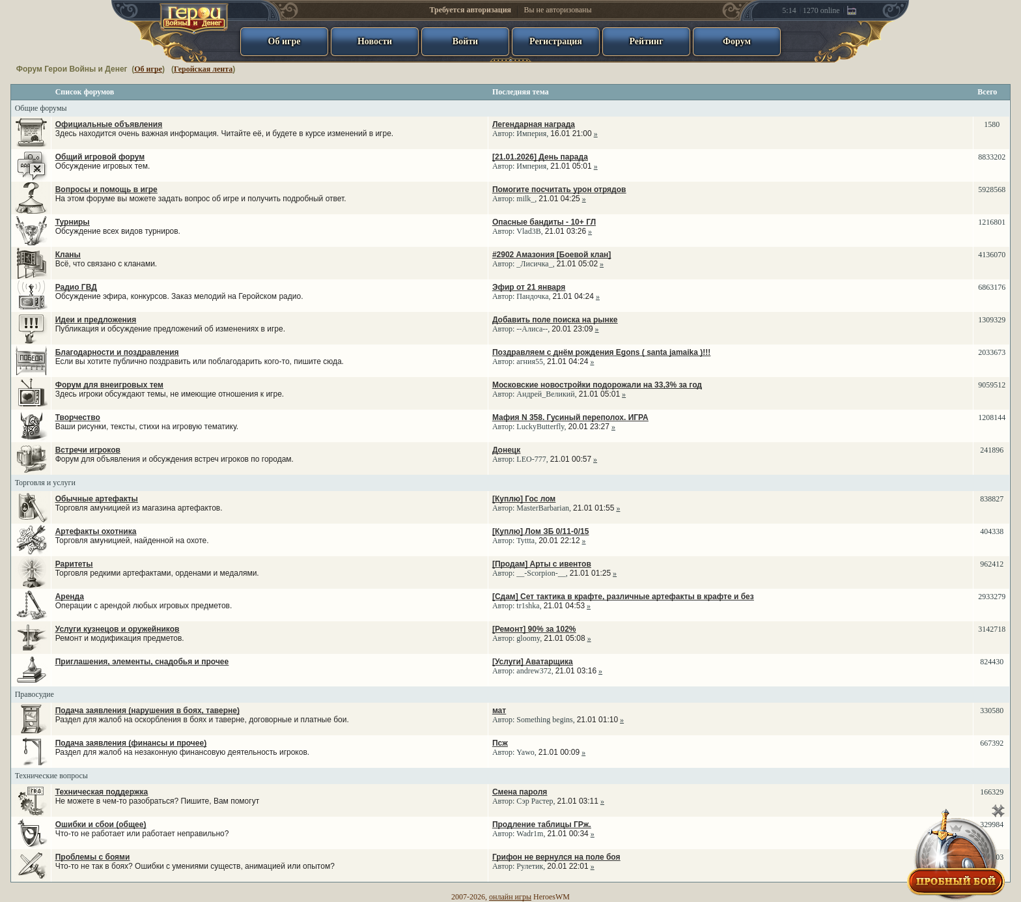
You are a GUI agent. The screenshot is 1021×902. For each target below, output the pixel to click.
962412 (991, 564)
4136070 (991, 254)
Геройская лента (203, 69)
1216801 (991, 222)
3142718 (991, 629)
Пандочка (532, 296)
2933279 (991, 596)
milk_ (525, 198)
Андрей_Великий (545, 394)
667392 (991, 743)
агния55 (529, 361)
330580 (991, 710)
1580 (992, 124)
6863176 (991, 287)
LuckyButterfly (540, 426)
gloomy (528, 638)
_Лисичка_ (534, 263)
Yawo (525, 752)
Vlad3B (528, 231)
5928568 (991, 189)
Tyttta (525, 540)
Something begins (544, 719)
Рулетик (529, 866)
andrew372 (533, 670)
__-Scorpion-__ (540, 573)
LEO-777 (531, 459)
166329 (991, 791)
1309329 (991, 319)
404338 (991, 531)
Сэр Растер (534, 801)
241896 (991, 450)
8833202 (991, 157)
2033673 (991, 352)
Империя (531, 133)
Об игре (148, 69)
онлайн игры (510, 896)
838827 (991, 498)
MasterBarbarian (542, 508)
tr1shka (527, 605)
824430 (991, 661)
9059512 (991, 384)
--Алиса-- (532, 328)
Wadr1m (529, 833)
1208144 (991, 417)
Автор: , (545, 129)
